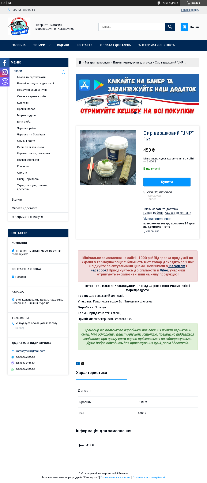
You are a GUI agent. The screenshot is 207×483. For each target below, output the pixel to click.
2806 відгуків (170, 2)
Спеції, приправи (28, 179)
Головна (18, 45)
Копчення (23, 102)
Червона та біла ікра (31, 134)
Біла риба (23, 121)
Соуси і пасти (26, 140)
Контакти (85, 45)
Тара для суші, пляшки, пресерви (32, 187)
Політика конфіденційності (149, 477)
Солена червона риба (31, 96)
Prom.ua (123, 473)
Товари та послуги (97, 62)
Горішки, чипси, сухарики (33, 153)
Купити (167, 182)
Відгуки (63, 45)
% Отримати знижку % (156, 45)
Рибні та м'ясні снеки (31, 147)
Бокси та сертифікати (31, 77)
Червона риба (26, 128)
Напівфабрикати (28, 159)
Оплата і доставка (115, 45)
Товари (39, 45)
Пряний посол (26, 109)
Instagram (176, 266)
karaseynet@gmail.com (30, 350)
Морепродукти (27, 115)
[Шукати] (170, 27)
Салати (22, 172)
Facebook (99, 270)
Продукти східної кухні (32, 89)
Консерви (23, 166)
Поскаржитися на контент (116, 477)
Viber (163, 270)
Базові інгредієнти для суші (132, 62)
